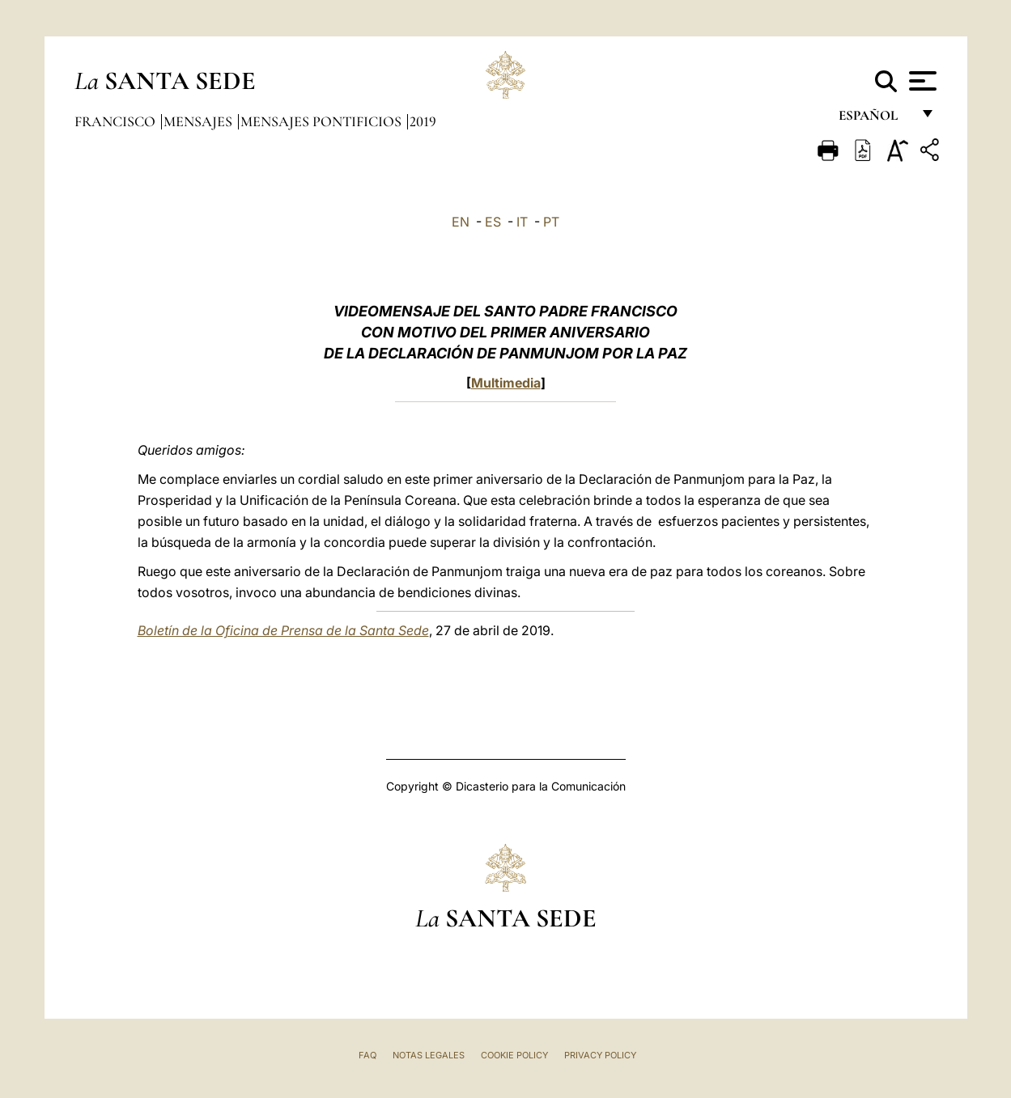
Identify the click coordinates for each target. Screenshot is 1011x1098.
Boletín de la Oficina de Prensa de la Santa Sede (283, 630)
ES (493, 222)
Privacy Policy (600, 1055)
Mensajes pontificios (322, 121)
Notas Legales (429, 1055)
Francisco (116, 121)
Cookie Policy (514, 1055)
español (874, 119)
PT (551, 222)
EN (460, 222)
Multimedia (506, 383)
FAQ (367, 1055)
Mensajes (200, 121)
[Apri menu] (921, 81)
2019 (423, 121)
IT (522, 222)
